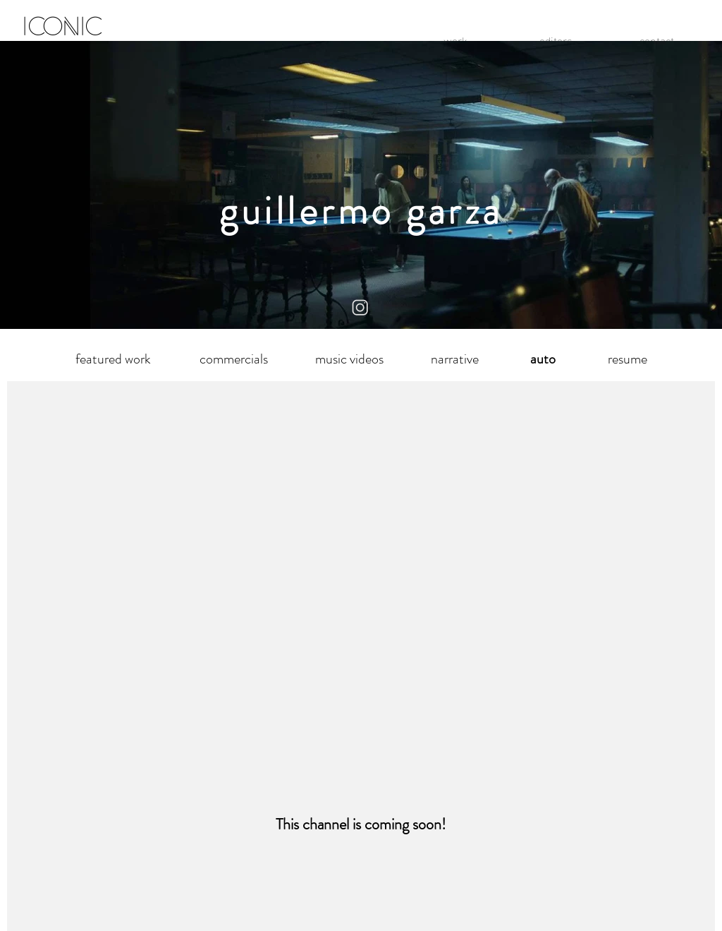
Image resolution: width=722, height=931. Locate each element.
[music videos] (349, 359)
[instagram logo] (360, 308)
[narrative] (454, 359)
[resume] (627, 359)
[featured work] (113, 359)
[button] (542, 359)
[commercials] (233, 359)
